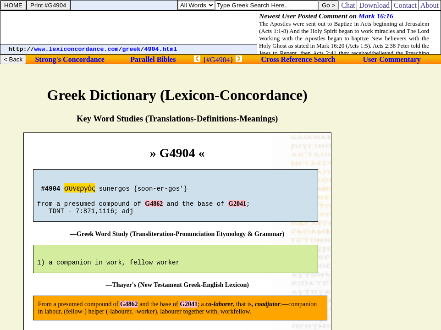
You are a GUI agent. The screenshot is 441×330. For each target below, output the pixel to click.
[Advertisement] (129, 27)
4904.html (160, 49)
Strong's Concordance (69, 59)
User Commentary (391, 59)
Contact (405, 5)
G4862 (154, 207)
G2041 (237, 207)
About (430, 5)
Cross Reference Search (298, 59)
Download (374, 5)
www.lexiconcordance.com (76, 49)
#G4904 (218, 60)
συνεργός (79, 189)
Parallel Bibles (153, 59)
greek (131, 49)
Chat (348, 5)
